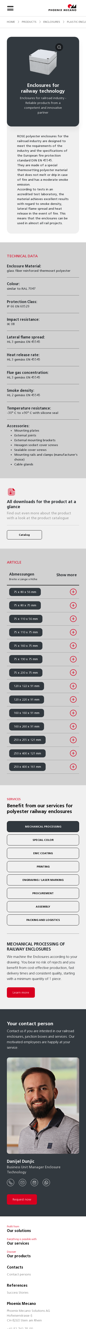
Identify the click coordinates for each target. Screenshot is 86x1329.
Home (11, 21)
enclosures (51, 21)
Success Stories (17, 1293)
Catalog (24, 534)
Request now (22, 1199)
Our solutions (19, 1231)
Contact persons (19, 1274)
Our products (19, 1256)
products (29, 21)
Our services (18, 1243)
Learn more (21, 992)
